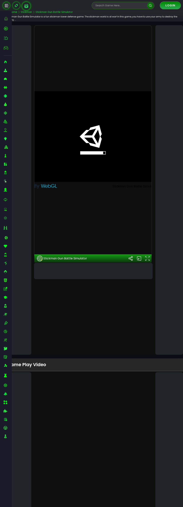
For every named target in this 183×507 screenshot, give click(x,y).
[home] (8, 18)
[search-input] (120, 5)
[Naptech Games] (16, 5)
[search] (150, 5)
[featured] (8, 38)
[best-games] (8, 28)
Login (170, 5)
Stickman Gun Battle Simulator (69, 318)
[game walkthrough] (26, 6)
